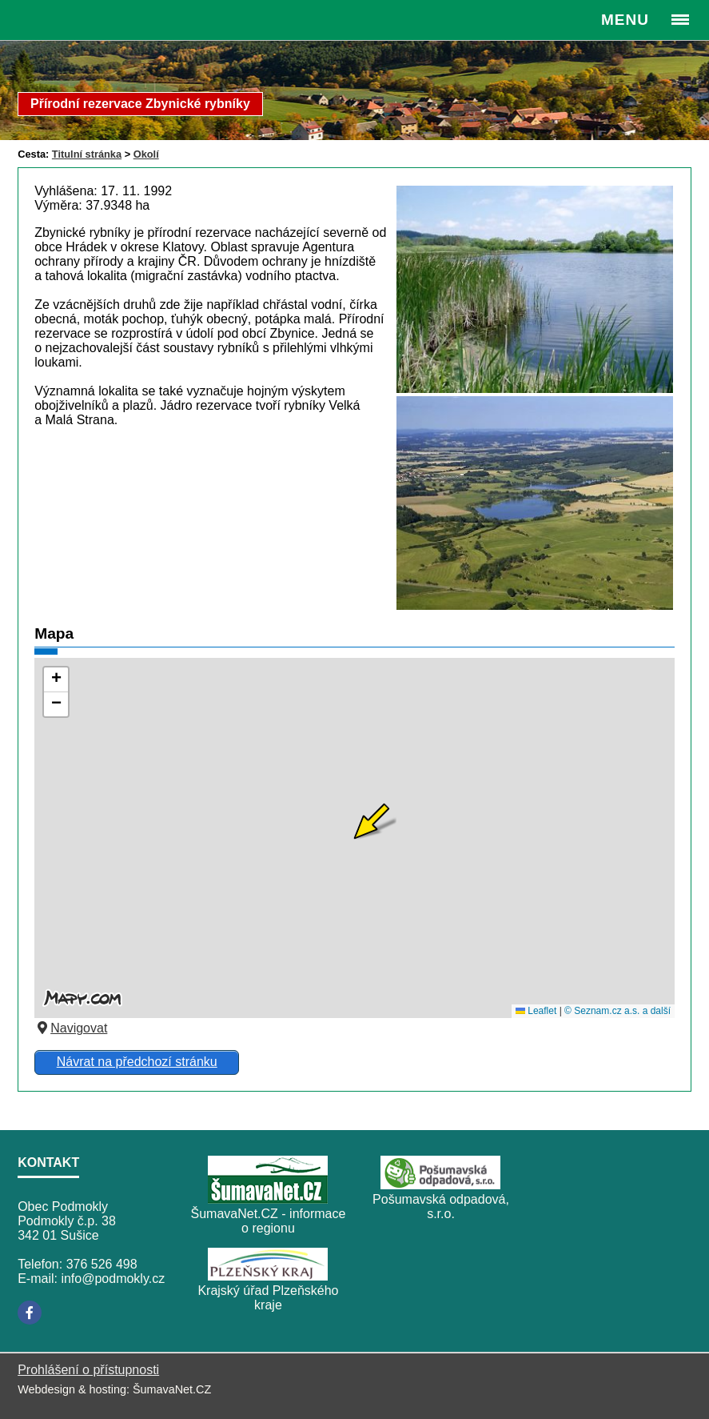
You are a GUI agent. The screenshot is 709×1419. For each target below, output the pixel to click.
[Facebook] (30, 1313)
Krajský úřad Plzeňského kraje (267, 1298)
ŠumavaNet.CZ (172, 1389)
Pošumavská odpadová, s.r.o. (440, 1207)
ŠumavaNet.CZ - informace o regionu (268, 1221)
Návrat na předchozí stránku (137, 1061)
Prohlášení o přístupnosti (88, 1370)
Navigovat (70, 1028)
